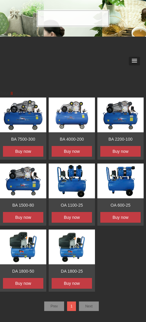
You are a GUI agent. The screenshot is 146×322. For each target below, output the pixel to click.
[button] (134, 61)
